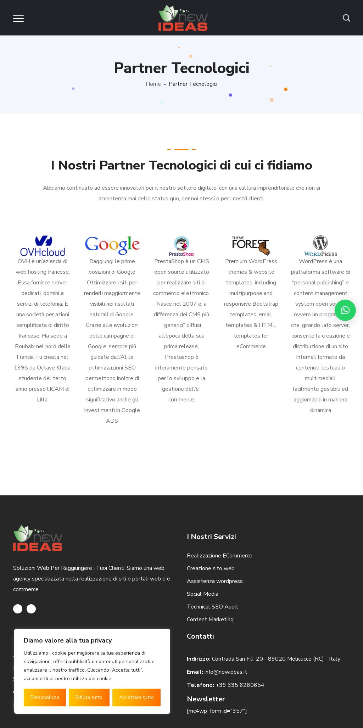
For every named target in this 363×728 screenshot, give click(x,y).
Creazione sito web (211, 568)
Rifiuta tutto (89, 697)
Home (153, 84)
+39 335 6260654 (240, 685)
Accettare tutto (136, 697)
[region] (92, 671)
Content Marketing (210, 619)
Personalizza (44, 697)
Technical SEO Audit (212, 607)
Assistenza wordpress (215, 581)
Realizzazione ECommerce (219, 556)
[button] (345, 310)
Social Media (202, 594)
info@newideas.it (226, 672)
